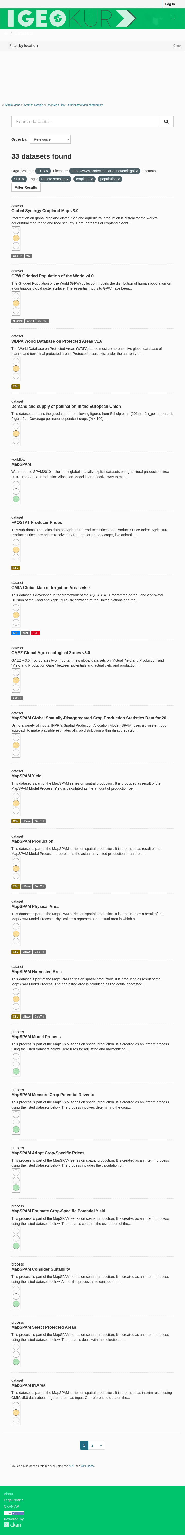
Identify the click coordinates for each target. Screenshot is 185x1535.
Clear (177, 46)
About (8, 1494)
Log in (170, 4)
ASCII (30, 321)
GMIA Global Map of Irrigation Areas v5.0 (50, 587)
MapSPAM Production (32, 841)
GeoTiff (17, 255)
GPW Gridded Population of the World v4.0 (52, 276)
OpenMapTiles (56, 104)
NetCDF (18, 321)
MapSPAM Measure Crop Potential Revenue (53, 1095)
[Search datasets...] (85, 121)
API (71, 1466)
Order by (18, 139)
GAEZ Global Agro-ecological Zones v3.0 (50, 653)
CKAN (12, 1524)
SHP (15, 632)
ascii (25, 632)
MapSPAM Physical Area (35, 906)
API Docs (87, 1466)
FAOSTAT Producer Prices (36, 522)
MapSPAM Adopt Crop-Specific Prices (47, 1153)
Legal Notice (14, 1500)
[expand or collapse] (173, 17)
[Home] (6, 33)
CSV (15, 386)
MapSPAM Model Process (36, 1037)
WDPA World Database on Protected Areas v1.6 (56, 341)
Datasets (23, 33)
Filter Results (26, 187)
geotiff (17, 697)
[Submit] (167, 121)
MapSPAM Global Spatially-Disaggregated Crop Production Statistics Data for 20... (90, 718)
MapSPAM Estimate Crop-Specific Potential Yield (58, 1211)
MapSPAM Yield (26, 776)
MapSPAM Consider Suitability (40, 1269)
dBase (27, 821)
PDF (35, 632)
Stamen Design (33, 104)
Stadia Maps (12, 104)
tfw (28, 255)
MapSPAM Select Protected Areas (43, 1327)
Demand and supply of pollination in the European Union (66, 406)
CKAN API (12, 1506)
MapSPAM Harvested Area (36, 971)
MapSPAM (21, 464)
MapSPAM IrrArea (28, 1385)
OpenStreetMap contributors (85, 104)
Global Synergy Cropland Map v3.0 (44, 211)
